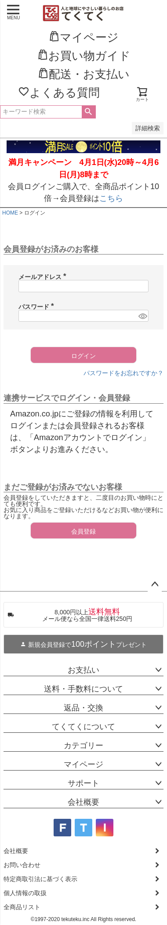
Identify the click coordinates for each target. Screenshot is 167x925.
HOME (10, 213)
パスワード (37, 306)
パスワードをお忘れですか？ (123, 372)
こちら (111, 198)
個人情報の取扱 (25, 892)
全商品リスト (22, 907)
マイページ (83, 764)
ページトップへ (155, 584)
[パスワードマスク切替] (142, 316)
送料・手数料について (83, 689)
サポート (83, 783)
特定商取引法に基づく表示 (40, 878)
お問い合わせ (22, 864)
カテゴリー (83, 745)
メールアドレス (43, 276)
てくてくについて (83, 726)
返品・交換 (83, 707)
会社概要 (83, 802)
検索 (88, 112)
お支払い (83, 670)
